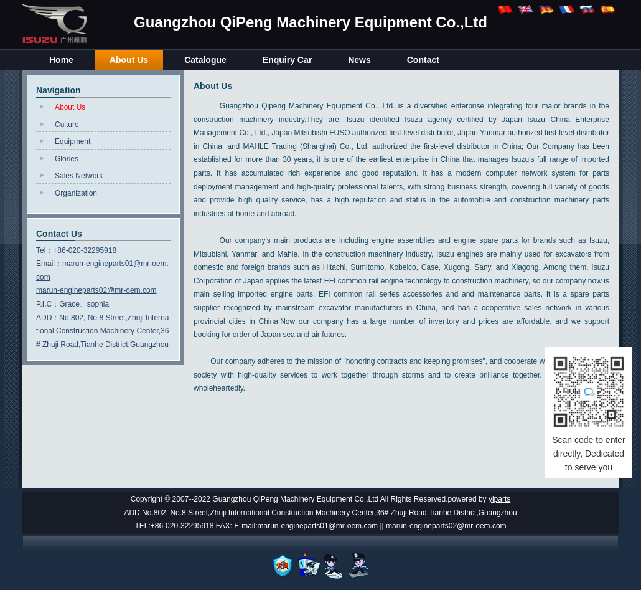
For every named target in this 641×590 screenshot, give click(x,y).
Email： (49, 263)
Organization (76, 193)
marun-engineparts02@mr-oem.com (96, 290)
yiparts (499, 499)
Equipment (72, 141)
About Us (70, 107)
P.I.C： (47, 304)
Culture (67, 124)
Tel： (44, 250)
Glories (66, 159)
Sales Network (79, 175)
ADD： (47, 317)
